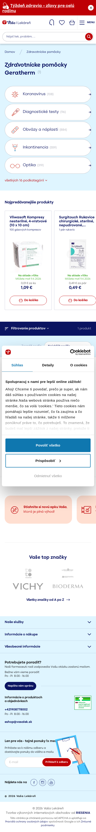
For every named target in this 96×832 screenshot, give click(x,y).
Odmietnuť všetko (48, 476)
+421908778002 (16, 709)
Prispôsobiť (48, 460)
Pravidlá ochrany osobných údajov (26, 822)
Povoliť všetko (48, 445)
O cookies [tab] (78, 365)
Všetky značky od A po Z (48, 600)
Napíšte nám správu (20, 686)
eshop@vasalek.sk (18, 722)
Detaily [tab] (48, 365)
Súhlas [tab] (17, 365)
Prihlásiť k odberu (56, 762)
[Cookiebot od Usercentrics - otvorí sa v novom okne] (70, 352)
